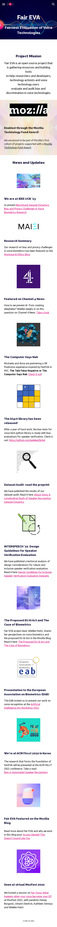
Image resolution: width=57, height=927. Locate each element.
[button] (3, 4)
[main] (28, 24)
